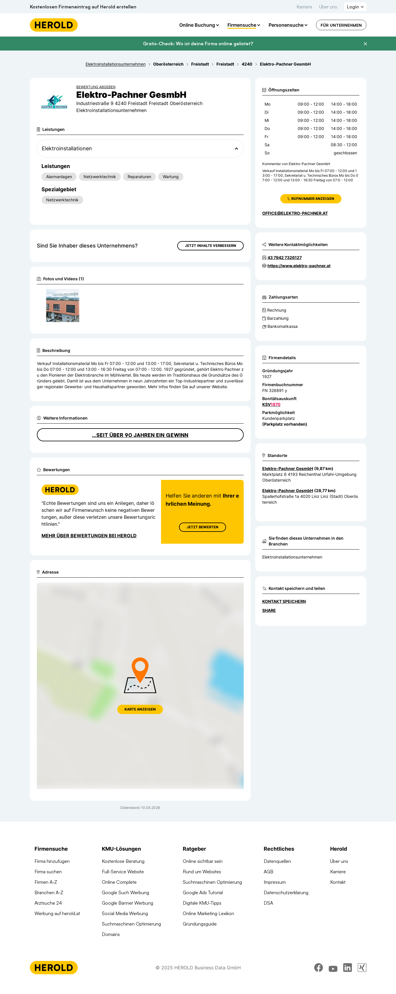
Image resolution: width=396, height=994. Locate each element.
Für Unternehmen (341, 25)
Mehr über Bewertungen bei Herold (89, 546)
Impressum (275, 892)
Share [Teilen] (269, 610)
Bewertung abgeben (95, 87)
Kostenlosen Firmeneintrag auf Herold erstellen (83, 7)
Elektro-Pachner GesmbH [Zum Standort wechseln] (287, 468)
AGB (268, 882)
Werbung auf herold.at (57, 924)
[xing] (362, 978)
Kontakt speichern (284, 601)
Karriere (304, 7)
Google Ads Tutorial (203, 903)
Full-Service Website (123, 882)
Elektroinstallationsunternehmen (292, 556)
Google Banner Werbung (127, 913)
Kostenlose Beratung (123, 871)
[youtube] (333, 978)
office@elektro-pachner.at (295, 213)
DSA (268, 913)
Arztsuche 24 (48, 913)
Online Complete (119, 892)
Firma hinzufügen (52, 871)
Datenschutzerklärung (286, 903)
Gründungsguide (200, 934)
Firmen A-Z (46, 892)
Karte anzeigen (140, 720)
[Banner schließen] (365, 43)
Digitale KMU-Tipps (202, 913)
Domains (111, 945)
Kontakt (338, 892)
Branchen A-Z (49, 903)
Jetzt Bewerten (202, 537)
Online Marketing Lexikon (208, 924)
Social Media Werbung (125, 924)
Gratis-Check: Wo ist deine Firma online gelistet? (198, 43)
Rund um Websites (202, 882)
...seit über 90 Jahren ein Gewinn (140, 445)
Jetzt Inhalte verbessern (210, 245)
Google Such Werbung (125, 903)
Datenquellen (277, 871)
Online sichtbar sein (203, 871)
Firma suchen (48, 882)
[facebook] (318, 978)
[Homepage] (54, 25)
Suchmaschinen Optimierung (131, 934)
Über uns (328, 7)
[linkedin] (347, 978)
